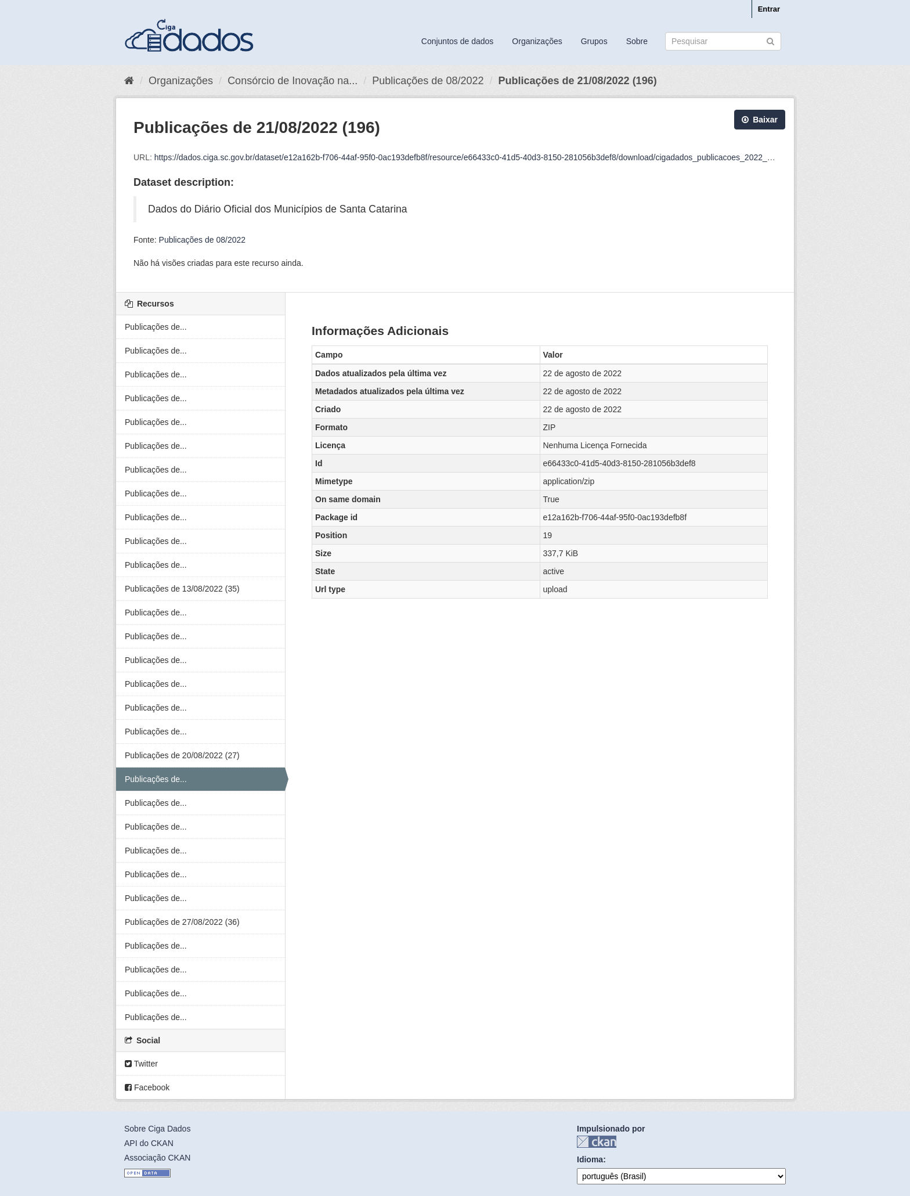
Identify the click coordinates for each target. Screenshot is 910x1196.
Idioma (590, 1159)
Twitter (141, 1063)
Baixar (760, 119)
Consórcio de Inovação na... (293, 81)
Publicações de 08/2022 (427, 81)
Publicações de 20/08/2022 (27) (182, 755)
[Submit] (770, 40)
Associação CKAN (157, 1157)
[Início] (129, 81)
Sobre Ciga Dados (157, 1128)
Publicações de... (156, 327)
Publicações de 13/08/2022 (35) (182, 588)
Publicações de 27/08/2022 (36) (182, 922)
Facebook (147, 1087)
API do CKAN (149, 1143)
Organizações (537, 41)
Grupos (594, 41)
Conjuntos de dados (457, 41)
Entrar (769, 9)
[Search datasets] (723, 41)
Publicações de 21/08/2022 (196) (577, 81)
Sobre (637, 41)
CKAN (596, 1142)
